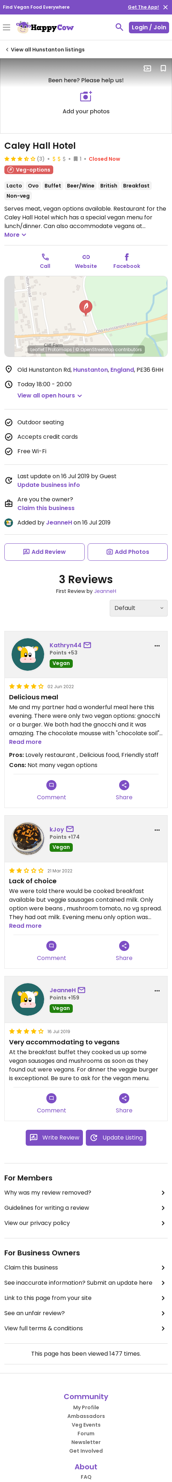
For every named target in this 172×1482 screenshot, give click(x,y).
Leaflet (37, 349)
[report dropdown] (157, 645)
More (16, 235)
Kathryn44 (65, 645)
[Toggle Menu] (6, 28)
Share (124, 790)
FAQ (86, 1477)
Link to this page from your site (86, 1298)
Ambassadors (86, 1416)
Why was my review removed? (86, 1192)
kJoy (57, 829)
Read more (25, 742)
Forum (86, 1433)
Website (86, 266)
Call (45, 266)
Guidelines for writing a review (86, 1208)
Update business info (48, 485)
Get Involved (86, 1450)
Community (86, 1397)
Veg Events (86, 1424)
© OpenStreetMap (94, 349)
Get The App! (143, 7)
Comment (51, 790)
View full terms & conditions (86, 1328)
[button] (85, 308)
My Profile (86, 1407)
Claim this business (46, 508)
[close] (165, 7)
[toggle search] (119, 27)
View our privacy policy (86, 1223)
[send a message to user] (88, 645)
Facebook (126, 266)
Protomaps (60, 349)
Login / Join (149, 27)
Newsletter (86, 1442)
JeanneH (59, 522)
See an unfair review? (86, 1313)
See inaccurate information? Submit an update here (86, 1283)
